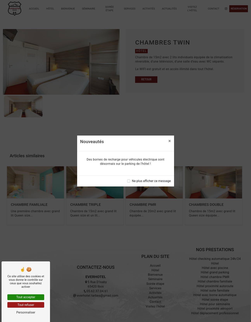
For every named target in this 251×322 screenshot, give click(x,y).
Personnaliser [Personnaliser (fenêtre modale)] (25, 312)
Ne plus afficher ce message (151, 181)
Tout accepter (25, 297)
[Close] (169, 141)
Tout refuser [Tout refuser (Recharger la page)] (25, 305)
